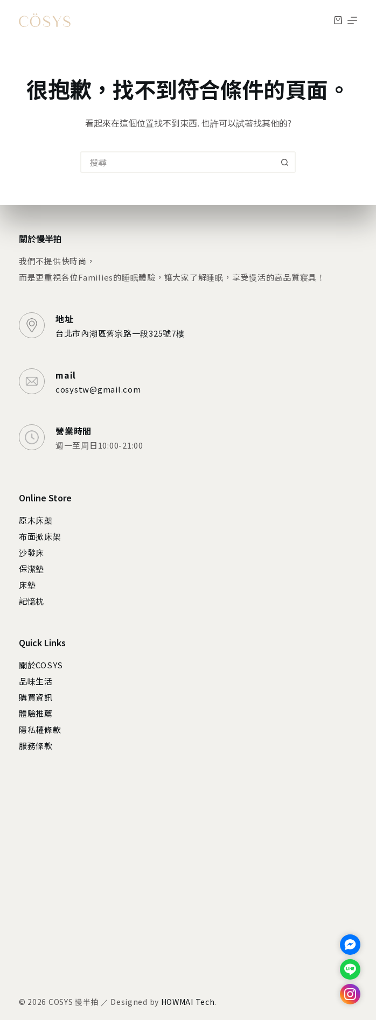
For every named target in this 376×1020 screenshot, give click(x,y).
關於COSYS (41, 664)
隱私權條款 (40, 729)
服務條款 (36, 745)
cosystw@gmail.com (98, 389)
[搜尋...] (177, 162)
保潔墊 (31, 568)
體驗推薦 (36, 713)
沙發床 (31, 552)
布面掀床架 (40, 536)
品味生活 (36, 681)
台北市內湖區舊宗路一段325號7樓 (120, 333)
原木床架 (36, 520)
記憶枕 (31, 600)
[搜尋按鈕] (285, 162)
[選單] (352, 20)
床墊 (27, 584)
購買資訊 (36, 697)
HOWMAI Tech (188, 1001)
